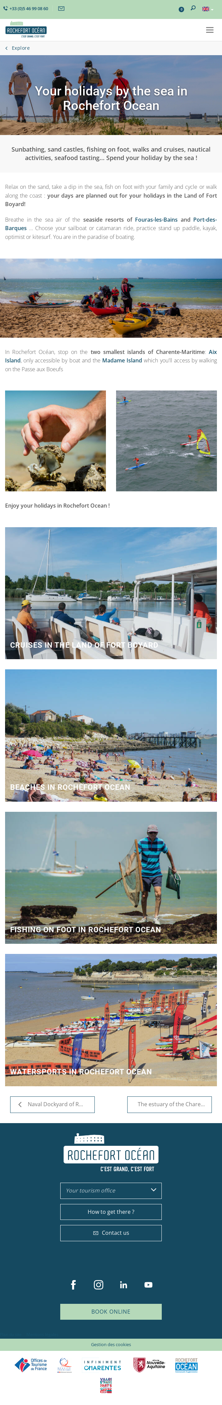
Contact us (111, 1232)
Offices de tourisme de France (30, 1365)
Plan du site (11, 1334)
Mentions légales (42, 1334)
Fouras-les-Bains (155, 219)
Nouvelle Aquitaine (149, 1365)
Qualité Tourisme (65, 1365)
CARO (186, 1365)
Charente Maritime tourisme (102, 1365)
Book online (111, 1311)
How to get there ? (111, 1212)
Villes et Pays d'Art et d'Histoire (106, 1385)
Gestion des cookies (111, 1344)
